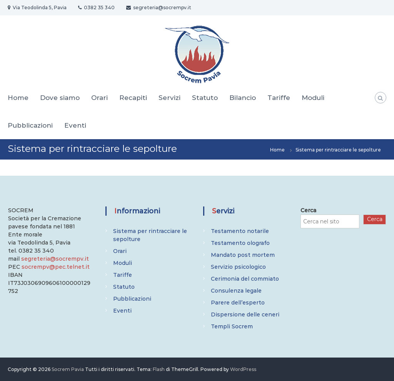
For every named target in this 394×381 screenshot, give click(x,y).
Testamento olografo (240, 243)
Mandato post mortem (243, 254)
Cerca (308, 210)
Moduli (313, 97)
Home (18, 97)
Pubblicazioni (30, 125)
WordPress (243, 369)
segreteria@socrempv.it (55, 258)
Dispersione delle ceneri (245, 314)
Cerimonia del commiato (245, 278)
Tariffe (278, 97)
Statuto (205, 97)
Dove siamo (60, 97)
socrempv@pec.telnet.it (56, 266)
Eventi (75, 125)
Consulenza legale (236, 290)
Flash (159, 369)
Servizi (169, 97)
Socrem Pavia (68, 369)
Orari (99, 97)
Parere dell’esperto (238, 302)
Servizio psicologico (238, 266)
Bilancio (242, 97)
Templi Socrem (232, 326)
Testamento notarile (240, 231)
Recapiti (133, 97)
